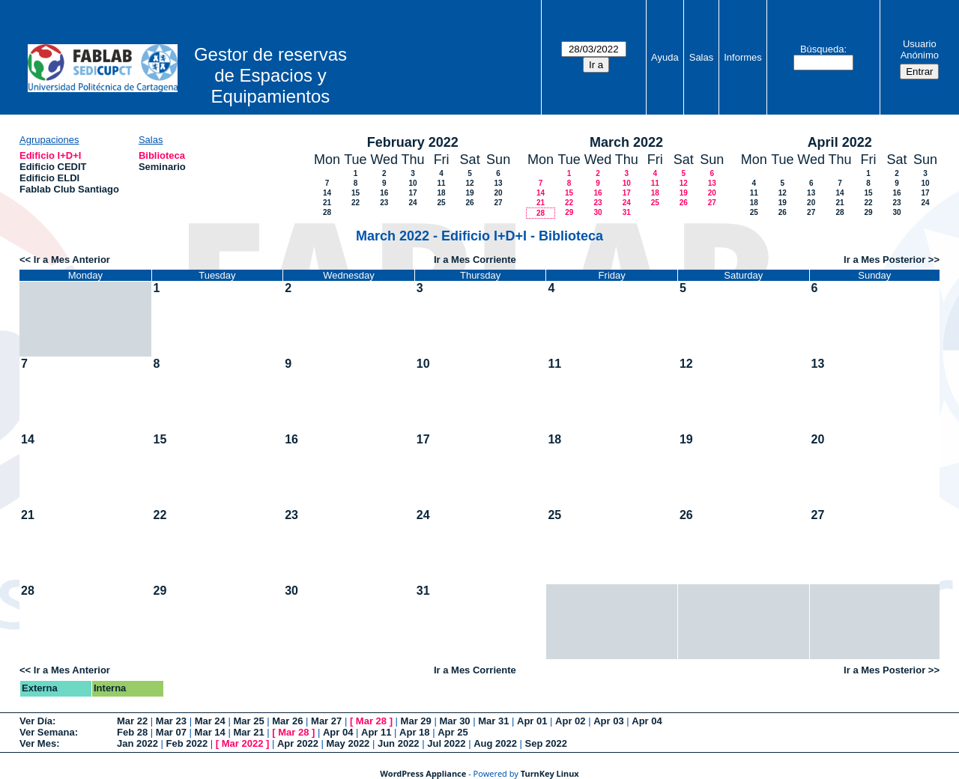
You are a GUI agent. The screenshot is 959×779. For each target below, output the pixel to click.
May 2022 (348, 743)
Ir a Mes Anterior (72, 259)
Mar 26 (287, 721)
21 (327, 202)
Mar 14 (210, 732)
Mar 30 (454, 721)
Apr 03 (608, 721)
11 (442, 183)
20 (498, 193)
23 (384, 202)
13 (498, 183)
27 (498, 202)
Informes (743, 57)
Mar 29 (416, 721)
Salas (701, 57)
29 (569, 212)
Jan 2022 (137, 743)
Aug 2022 (495, 743)
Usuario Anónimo (920, 49)
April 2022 (840, 142)
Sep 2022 (546, 743)
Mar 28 (371, 721)
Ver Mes (37, 743)
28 (327, 212)
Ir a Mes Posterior (884, 259)
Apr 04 (647, 721)
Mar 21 (248, 732)
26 (470, 202)
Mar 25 (248, 721)
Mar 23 (171, 721)
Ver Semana (47, 732)
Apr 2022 (297, 743)
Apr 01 (532, 721)
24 (413, 202)
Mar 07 (171, 732)
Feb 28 (132, 732)
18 (442, 193)
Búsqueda (822, 49)
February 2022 (413, 142)
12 (470, 183)
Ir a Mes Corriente (475, 259)
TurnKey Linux (550, 773)
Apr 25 (453, 732)
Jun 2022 (399, 743)
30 (597, 212)
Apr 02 (570, 721)
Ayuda (665, 57)
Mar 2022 (243, 743)
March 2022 (626, 142)
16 (384, 193)
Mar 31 (493, 721)
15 (355, 193)
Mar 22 (132, 721)
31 (627, 212)
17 (413, 193)
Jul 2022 (446, 743)
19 (470, 193)
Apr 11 (376, 732)
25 (442, 202)
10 (413, 183)
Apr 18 (414, 732)
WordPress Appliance (423, 773)
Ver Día (35, 721)
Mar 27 (326, 721)
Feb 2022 (187, 743)
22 (355, 202)
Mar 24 (210, 721)
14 (327, 193)
